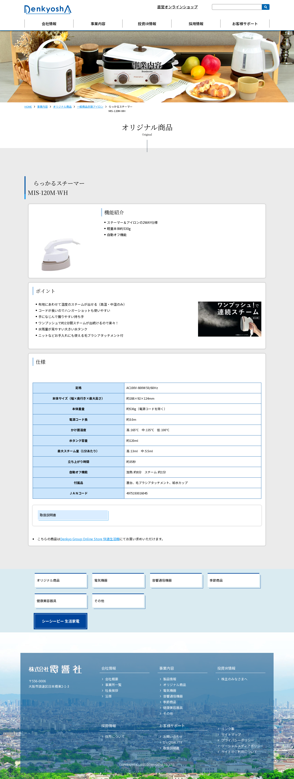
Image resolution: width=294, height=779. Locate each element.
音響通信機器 (162, 580)
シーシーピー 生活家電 (60, 621)
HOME (28, 107)
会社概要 (111, 678)
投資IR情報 (147, 23)
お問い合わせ (173, 736)
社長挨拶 (111, 690)
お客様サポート (245, 23)
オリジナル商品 (62, 107)
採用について (115, 736)
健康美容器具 (46, 600)
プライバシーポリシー (237, 740)
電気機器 (100, 580)
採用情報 (196, 23)
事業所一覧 (113, 684)
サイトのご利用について (239, 751)
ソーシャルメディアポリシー (242, 745)
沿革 (108, 696)
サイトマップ (231, 734)
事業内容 (98, 23)
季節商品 (216, 580)
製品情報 (169, 678)
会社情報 (49, 23)
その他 (99, 600)
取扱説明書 (48, 514)
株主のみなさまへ (234, 678)
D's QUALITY (172, 742)
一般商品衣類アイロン (90, 107)
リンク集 (227, 728)
